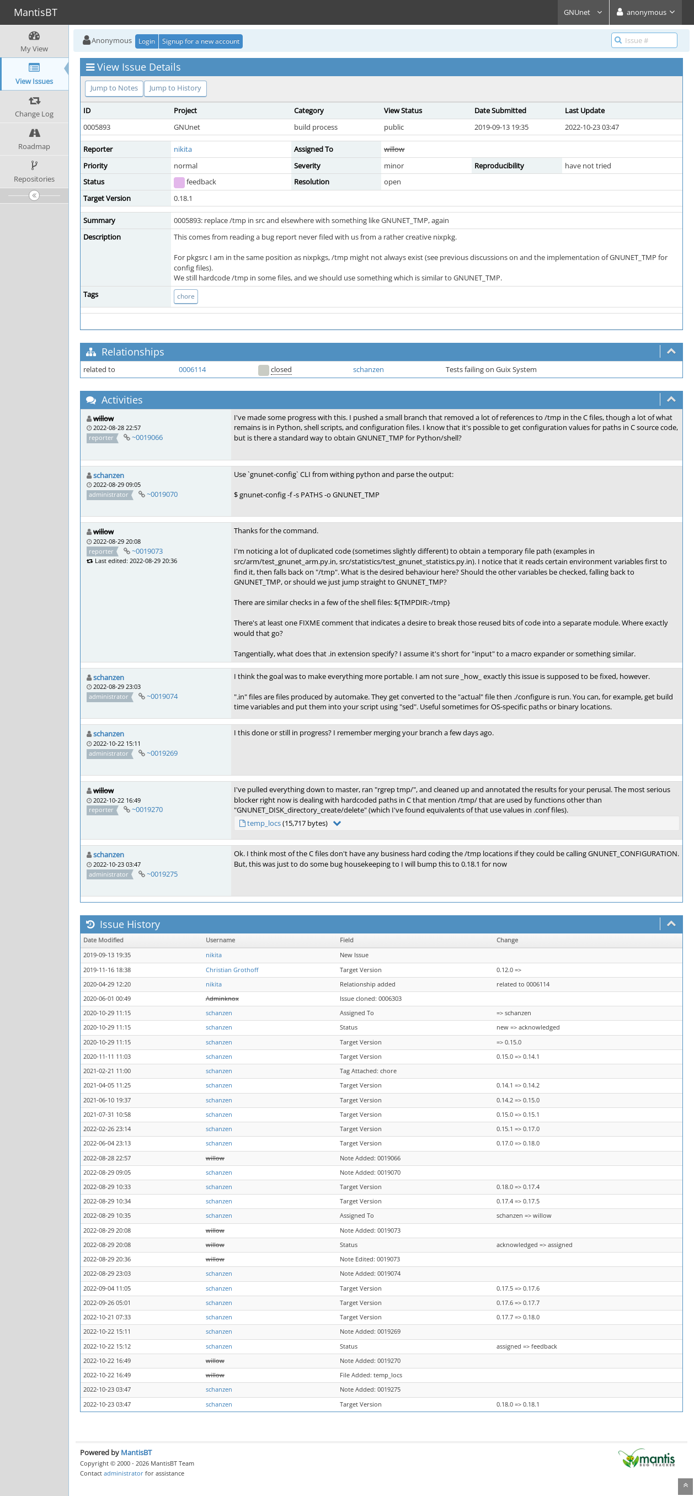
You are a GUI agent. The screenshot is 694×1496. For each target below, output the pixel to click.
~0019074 (162, 696)
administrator (123, 1473)
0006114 (192, 369)
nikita (183, 149)
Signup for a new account (200, 41)
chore (186, 296)
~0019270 (147, 809)
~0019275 (162, 874)
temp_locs (264, 823)
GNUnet (583, 12)
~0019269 (162, 753)
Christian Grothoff (232, 970)
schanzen (368, 369)
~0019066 (147, 437)
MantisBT (136, 1452)
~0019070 (162, 494)
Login (146, 41)
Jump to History (175, 88)
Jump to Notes (114, 88)
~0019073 (147, 551)
